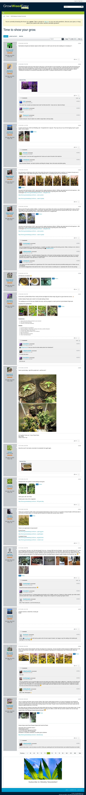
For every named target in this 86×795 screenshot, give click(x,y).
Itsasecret (9, 70)
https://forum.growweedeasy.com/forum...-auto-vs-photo (31, 195)
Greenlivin (26, 108)
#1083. (78, 152)
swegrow (9, 485)
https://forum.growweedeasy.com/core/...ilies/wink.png (31, 734)
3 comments (24, 240)
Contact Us (73, 789)
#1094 (79, 646)
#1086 (79, 273)
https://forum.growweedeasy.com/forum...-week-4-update (31, 198)
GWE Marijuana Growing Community (18, 16)
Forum (7, 16)
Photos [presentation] (21, 36)
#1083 (79, 125)
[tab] (5, 36)
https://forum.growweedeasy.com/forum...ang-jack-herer (31, 537)
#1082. (78, 101)
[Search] (72, 7)
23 (30, 753)
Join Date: (7, 55)
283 (75, 753)
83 (62, 753)
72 (44, 753)
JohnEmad (10, 132)
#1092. (78, 583)
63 (34, 753)
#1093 (79, 609)
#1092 (79, 548)
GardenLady (26, 599)
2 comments (24, 149)
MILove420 (10, 653)
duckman (9, 554)
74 (52, 753)
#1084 (79, 170)
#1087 (79, 294)
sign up (46, 21)
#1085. (78, 243)
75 (55, 753)
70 (37, 753)
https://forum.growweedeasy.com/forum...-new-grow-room (37, 192)
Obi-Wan (9, 516)
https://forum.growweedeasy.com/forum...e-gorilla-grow (31, 534)
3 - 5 (77, 98)
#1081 (79, 43)
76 (59, 753)
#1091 (79, 509)
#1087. (78, 343)
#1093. (78, 634)
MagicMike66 (9, 280)
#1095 (79, 699)
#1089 (79, 445)
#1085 (79, 206)
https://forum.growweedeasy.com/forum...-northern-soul (31, 539)
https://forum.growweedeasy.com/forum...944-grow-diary (31, 501)
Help (67, 789)
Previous (22, 753)
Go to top (80, 789)
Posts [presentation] (5, 36)
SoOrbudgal (26, 243)
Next (80, 753)
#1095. (78, 743)
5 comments (24, 98)
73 (48, 753)
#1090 (79, 479)
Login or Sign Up (78, 1)
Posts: (8, 56)
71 (41, 753)
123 (67, 753)
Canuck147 (10, 374)
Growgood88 (9, 50)
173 (71, 753)
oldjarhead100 (10, 176)
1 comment (24, 631)
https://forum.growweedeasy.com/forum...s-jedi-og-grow (31, 531)
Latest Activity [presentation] (13, 36)
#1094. (78, 671)
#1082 (79, 64)
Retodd (25, 152)
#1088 (79, 367)
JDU (24, 101)
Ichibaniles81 (26, 689)
